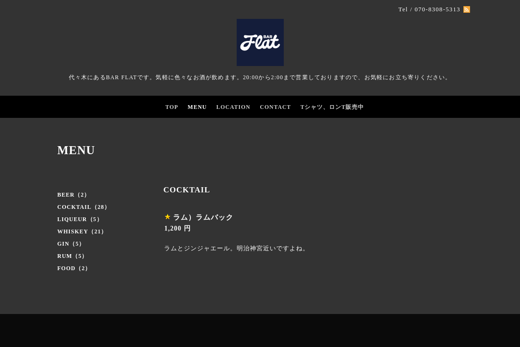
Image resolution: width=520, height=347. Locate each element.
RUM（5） (73, 256)
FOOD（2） (74, 268)
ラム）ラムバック (203, 217)
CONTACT (275, 107)
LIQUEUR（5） (80, 219)
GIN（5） (71, 243)
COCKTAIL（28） (84, 207)
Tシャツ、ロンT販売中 (332, 107)
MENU (197, 107)
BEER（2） (74, 194)
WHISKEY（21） (82, 231)
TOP (171, 107)
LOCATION (233, 107)
